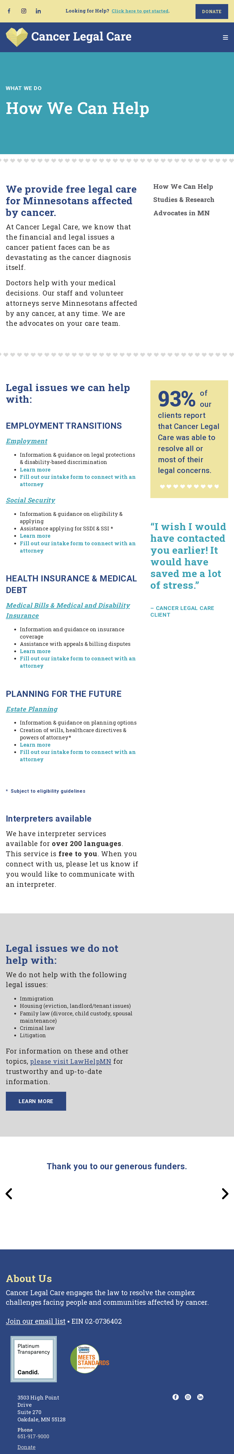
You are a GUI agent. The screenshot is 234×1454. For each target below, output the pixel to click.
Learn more (37, 1101)
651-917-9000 (33, 1437)
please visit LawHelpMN (72, 1060)
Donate (212, 11)
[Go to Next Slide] (224, 1194)
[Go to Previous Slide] (9, 1194)
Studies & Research (183, 199)
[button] (225, 37)
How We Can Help (183, 185)
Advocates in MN (181, 212)
